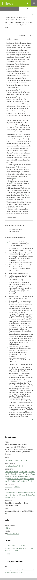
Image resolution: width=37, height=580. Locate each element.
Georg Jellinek (23, 476)
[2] (15, 63)
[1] (24, 56)
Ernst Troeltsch (16, 474)
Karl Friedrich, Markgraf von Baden (21, 479)
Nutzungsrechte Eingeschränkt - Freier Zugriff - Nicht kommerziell (19, 571)
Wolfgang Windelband (19, 481)
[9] (16, 166)
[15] (16, 206)
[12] (11, 190)
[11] (12, 182)
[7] (22, 136)
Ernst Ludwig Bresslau (27, 472)
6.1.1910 (17, 487)
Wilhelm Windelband (12, 460)
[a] (19, 89)
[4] (16, 96)
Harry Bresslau (10, 466)
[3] (13, 68)
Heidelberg (9, 487)
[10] (15, 178)
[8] (26, 143)
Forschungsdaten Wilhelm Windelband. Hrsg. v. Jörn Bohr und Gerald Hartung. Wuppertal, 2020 (20, 495)
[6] (15, 126)
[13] (25, 194)
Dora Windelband (11, 472)
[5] (25, 112)
